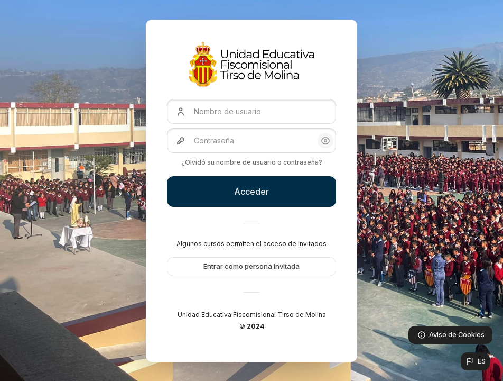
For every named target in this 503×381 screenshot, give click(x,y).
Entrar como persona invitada (251, 266)
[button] (475, 361)
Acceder (251, 191)
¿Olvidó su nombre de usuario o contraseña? (251, 162)
